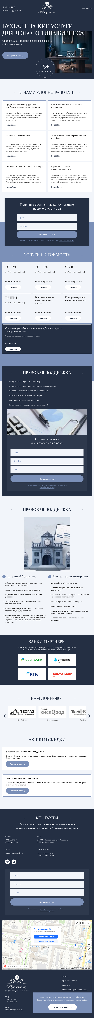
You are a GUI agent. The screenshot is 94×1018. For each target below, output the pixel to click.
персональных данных (66, 241)
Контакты (66, 985)
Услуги (65, 976)
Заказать (13, 287)
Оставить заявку (47, 234)
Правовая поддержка (70, 980)
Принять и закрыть (62, 1007)
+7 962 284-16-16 (8, 7)
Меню (87, 8)
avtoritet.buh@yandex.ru (11, 10)
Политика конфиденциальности (74, 989)
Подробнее (11, 125)
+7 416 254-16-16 (11, 840)
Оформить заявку (15, 55)
